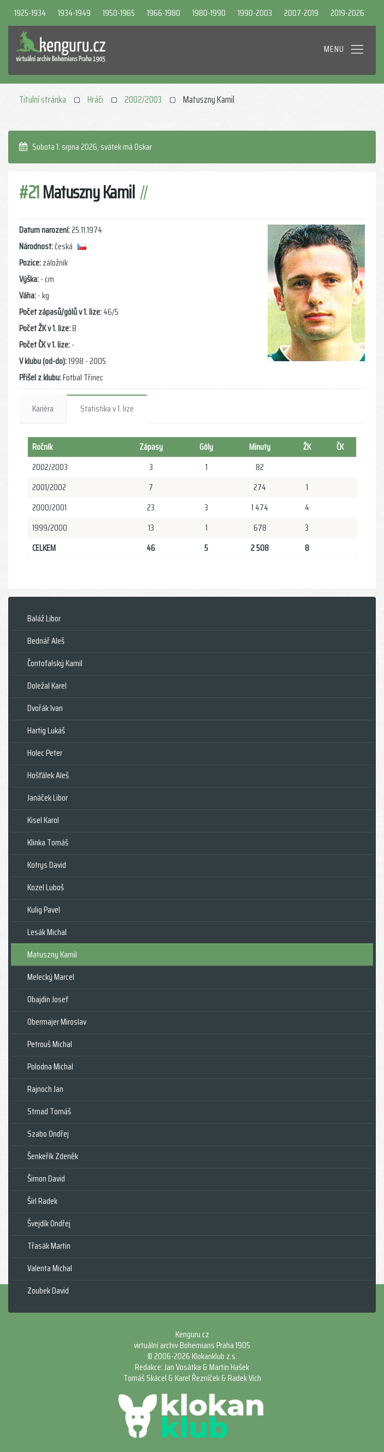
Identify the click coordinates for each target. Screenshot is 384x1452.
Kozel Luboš (45, 887)
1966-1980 (163, 13)
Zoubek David (48, 1290)
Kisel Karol (43, 820)
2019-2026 (347, 13)
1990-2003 (255, 13)
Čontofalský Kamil (54, 663)
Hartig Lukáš (46, 730)
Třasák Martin (48, 1246)
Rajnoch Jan (45, 1089)
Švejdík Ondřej (48, 1223)
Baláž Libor (44, 618)
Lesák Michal (47, 932)
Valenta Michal (49, 1268)
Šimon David (46, 1178)
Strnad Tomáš (49, 1111)
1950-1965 (119, 13)
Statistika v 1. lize (107, 408)
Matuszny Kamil (52, 954)
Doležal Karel (47, 685)
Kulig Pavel (43, 909)
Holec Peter (44, 753)
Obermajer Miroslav (56, 1021)
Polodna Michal (50, 1066)
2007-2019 (301, 13)
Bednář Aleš (45, 641)
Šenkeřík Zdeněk (52, 1156)
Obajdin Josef (47, 999)
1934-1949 (74, 13)
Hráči (95, 99)
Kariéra (43, 408)
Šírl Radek (42, 1201)
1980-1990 (209, 13)
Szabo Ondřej (48, 1134)
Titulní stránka (42, 99)
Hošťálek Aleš (48, 775)
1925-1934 (30, 13)
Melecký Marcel (50, 977)
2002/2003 (143, 99)
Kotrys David (46, 865)
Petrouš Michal (49, 1044)
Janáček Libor (47, 797)
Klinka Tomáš (47, 842)
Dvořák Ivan (45, 708)
